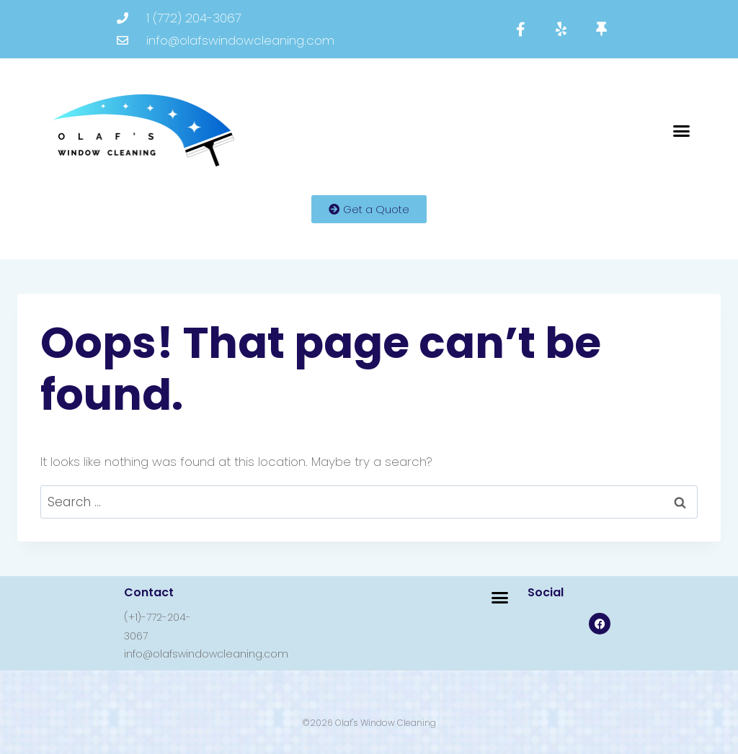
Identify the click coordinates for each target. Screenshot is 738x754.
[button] (681, 130)
